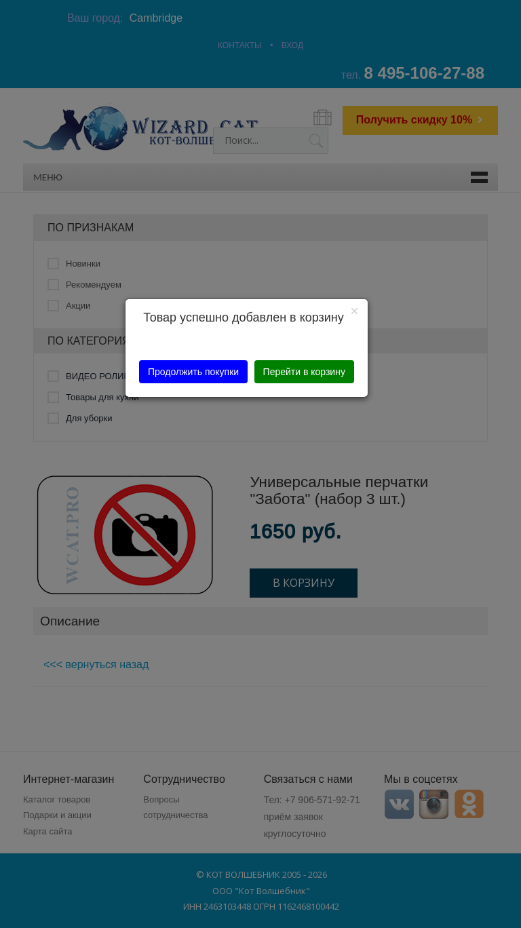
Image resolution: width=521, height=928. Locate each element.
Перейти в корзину (304, 371)
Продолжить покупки (193, 371)
